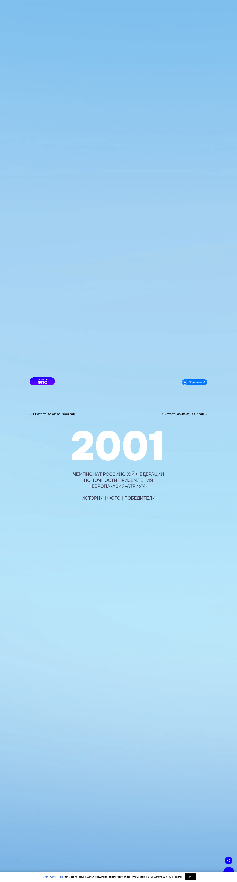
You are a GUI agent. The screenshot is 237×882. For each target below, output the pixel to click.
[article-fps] (71, 381)
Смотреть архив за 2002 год (184, 414)
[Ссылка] (118, 404)
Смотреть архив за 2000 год (52, 414)
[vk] (165, 382)
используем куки (54, 876)
